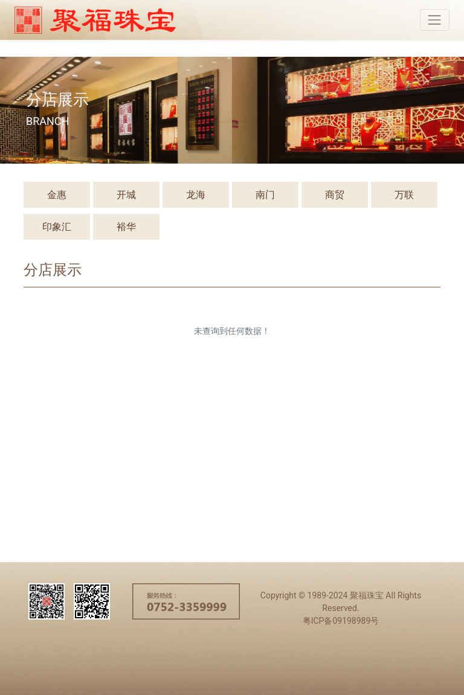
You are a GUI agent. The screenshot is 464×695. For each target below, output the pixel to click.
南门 (265, 194)
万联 (404, 194)
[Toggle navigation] (435, 19)
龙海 (195, 194)
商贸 (334, 194)
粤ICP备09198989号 (341, 621)
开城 (126, 194)
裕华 (126, 226)
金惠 (56, 194)
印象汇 (56, 226)
